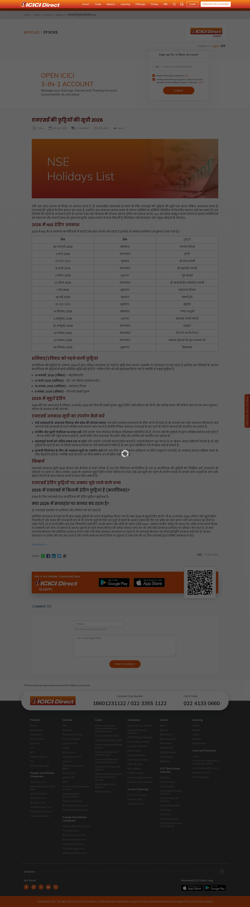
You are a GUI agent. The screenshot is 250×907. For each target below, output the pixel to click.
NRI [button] (165, 4)
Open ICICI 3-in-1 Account (215, 4)
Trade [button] (98, 4)
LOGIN (192, 4)
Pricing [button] (154, 4)
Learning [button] (125, 4)
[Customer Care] (181, 4)
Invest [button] (86, 4)
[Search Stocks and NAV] (174, 4)
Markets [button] (111, 4)
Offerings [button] (140, 4)
